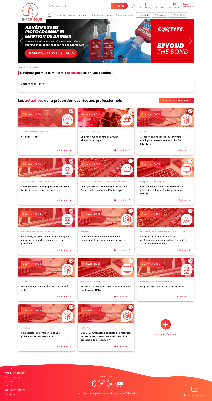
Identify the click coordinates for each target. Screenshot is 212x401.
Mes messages (146, 6)
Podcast (160, 15)
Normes (8, 381)
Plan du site (10, 394)
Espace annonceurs (14, 389)
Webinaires (177, 15)
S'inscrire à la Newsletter (176, 100)
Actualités (83, 15)
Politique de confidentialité (123, 393)
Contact (8, 385)
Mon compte (174, 6)
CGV (104, 393)
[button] (21, 41)
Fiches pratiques (124, 15)
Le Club (134, 6)
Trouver (119, 5)
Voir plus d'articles (166, 327)
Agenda (143, 15)
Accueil (21, 67)
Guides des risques (102, 15)
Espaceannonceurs (188, 5)
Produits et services (65, 15)
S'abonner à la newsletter (194, 392)
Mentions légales (91, 393)
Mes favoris (161, 6)
